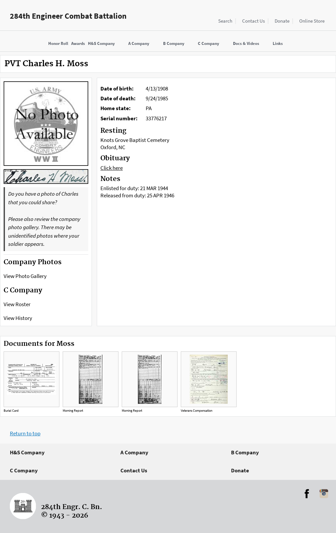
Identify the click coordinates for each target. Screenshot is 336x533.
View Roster (17, 304)
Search (225, 20)
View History (18, 318)
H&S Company (27, 452)
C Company (24, 470)
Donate (282, 21)
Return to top (25, 433)
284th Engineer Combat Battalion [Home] (68, 16)
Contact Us (253, 21)
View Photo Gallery (25, 276)
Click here (111, 167)
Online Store (312, 21)
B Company (245, 452)
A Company (134, 452)
